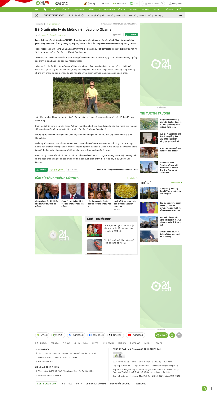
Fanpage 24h (76, 335)
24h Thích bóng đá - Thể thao (112, 9)
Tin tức (54, 9)
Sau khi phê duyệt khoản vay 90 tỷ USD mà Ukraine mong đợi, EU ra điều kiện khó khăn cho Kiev (170, 207)
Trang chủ (39, 24)
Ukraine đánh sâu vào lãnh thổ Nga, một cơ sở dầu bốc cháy (170, 234)
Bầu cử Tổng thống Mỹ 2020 (53, 35)
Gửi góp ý (57, 170)
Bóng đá (65, 9)
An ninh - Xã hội (81, 343)
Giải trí (91, 9)
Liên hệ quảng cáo (46, 384)
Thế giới (156, 9)
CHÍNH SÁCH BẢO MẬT (96, 384)
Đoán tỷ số (119, 3)
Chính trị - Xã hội (76, 15)
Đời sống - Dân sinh (116, 15)
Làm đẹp (148, 343)
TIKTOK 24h (115, 335)
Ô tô (179, 9)
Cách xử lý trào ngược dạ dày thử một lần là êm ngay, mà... (125, 203)
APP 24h (42, 335)
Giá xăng (105, 3)
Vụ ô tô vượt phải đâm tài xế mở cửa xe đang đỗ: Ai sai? (119, 241)
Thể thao (169, 9)
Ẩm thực (122, 343)
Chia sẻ (133, 35)
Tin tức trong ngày (54, 15)
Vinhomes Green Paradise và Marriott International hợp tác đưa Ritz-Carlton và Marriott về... (169, 168)
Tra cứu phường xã (95, 15)
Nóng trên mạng (155, 15)
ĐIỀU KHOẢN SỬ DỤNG (120, 384)
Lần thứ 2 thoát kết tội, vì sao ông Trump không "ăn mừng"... (72, 203)
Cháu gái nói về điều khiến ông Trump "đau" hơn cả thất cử (46, 203)
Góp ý (79, 384)
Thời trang (135, 343)
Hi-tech (145, 9)
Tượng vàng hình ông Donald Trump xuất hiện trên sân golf (170, 191)
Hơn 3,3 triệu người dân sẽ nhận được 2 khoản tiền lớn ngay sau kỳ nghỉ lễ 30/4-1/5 (119, 228)
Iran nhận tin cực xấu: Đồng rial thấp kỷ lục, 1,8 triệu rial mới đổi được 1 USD (170, 221)
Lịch (134, 3)
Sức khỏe (133, 9)
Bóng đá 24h (96, 335)
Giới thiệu (67, 384)
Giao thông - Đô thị (137, 15)
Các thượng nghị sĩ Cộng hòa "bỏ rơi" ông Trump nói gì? (99, 203)
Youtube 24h (136, 335)
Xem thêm (131, 178)
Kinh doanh (79, 9)
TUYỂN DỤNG (140, 384)
